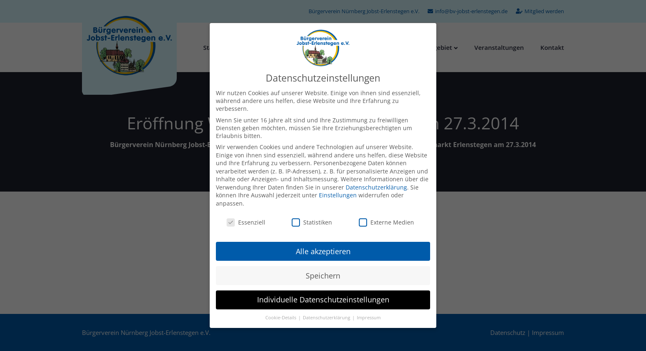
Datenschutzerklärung (376, 187)
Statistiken (312, 222)
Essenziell (246, 222)
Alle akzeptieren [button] (323, 251)
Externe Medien (386, 222)
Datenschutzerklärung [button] (327, 318)
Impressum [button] (369, 318)
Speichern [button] (323, 276)
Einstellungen (338, 195)
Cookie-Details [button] (281, 318)
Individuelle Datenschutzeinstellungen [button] (323, 299)
